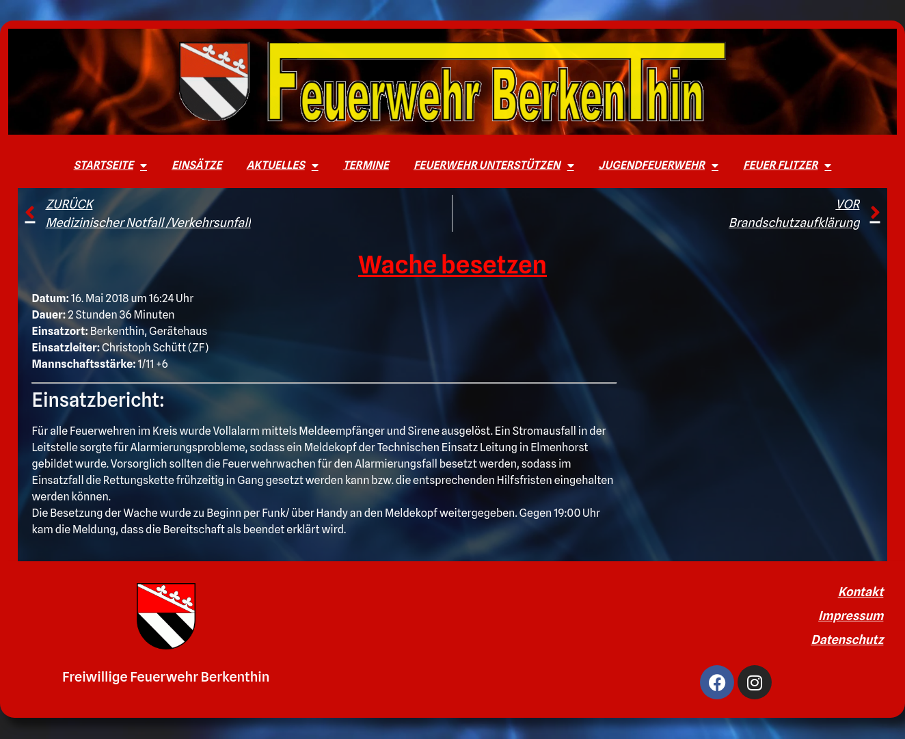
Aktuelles (282, 165)
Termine (366, 165)
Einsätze (196, 165)
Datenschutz (847, 639)
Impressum (850, 615)
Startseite (110, 165)
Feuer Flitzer (787, 165)
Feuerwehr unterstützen (494, 165)
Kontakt (861, 592)
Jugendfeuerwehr (659, 165)
